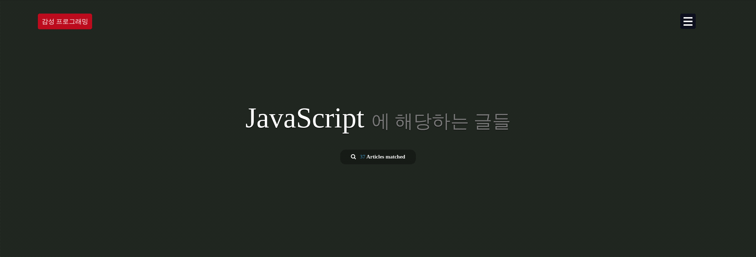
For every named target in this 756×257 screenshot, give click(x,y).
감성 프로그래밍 (65, 21)
